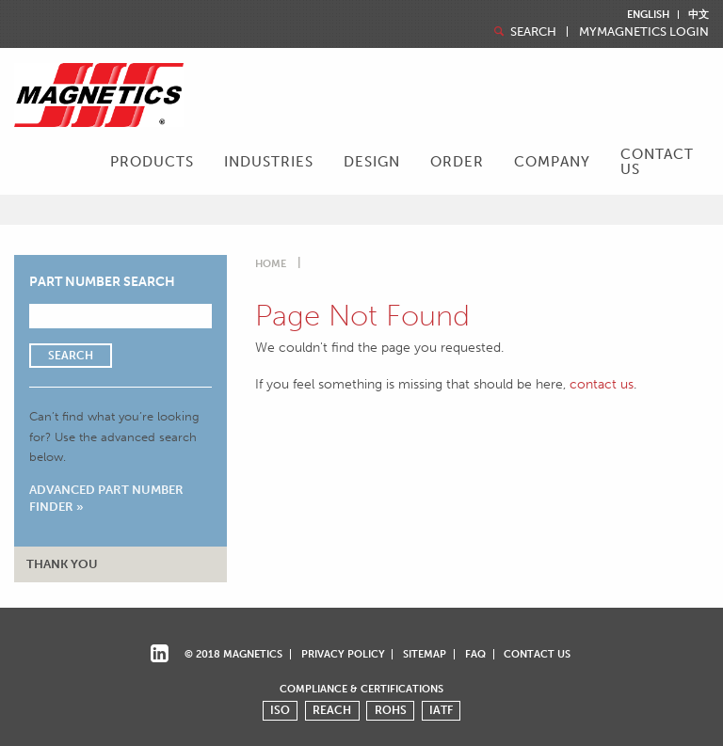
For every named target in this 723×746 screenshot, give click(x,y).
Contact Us (657, 161)
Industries (268, 161)
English (648, 14)
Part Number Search (102, 282)
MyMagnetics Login (644, 32)
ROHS (391, 710)
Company (552, 161)
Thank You (62, 564)
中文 (698, 14)
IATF (441, 710)
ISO (280, 710)
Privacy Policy (343, 653)
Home (270, 264)
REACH (332, 710)
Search (523, 31)
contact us (602, 383)
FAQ (475, 653)
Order (457, 161)
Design (372, 161)
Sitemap (424, 653)
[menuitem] (152, 164)
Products (152, 161)
